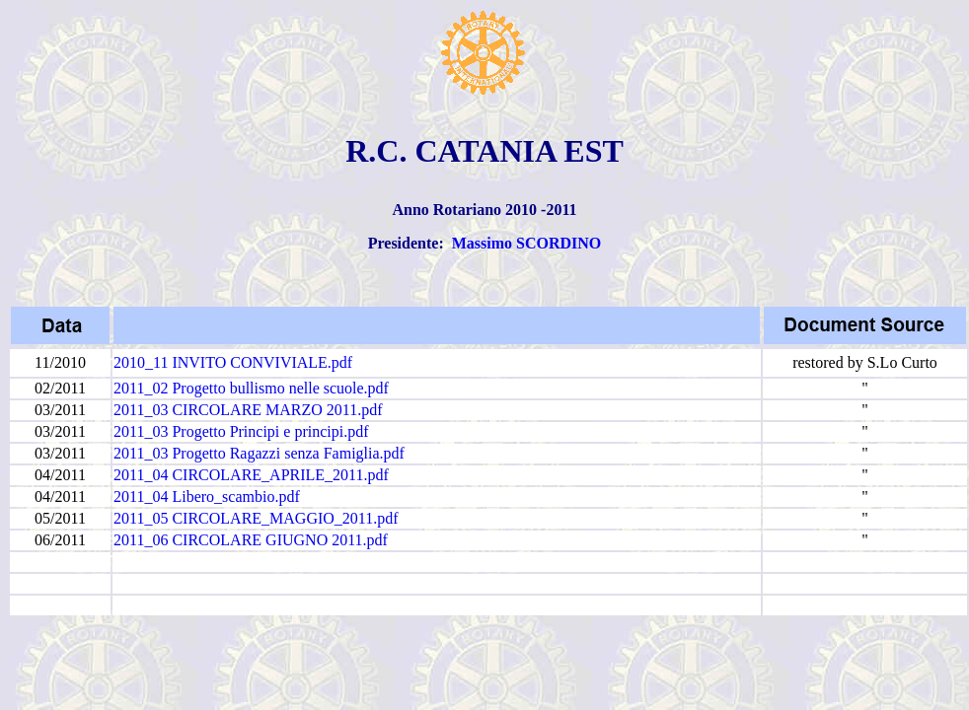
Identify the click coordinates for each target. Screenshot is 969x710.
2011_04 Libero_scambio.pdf (206, 496)
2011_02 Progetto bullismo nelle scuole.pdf (251, 388)
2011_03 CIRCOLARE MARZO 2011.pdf (248, 409)
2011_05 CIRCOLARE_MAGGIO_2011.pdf (256, 518)
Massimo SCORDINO (527, 243)
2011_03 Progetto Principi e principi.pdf (240, 431)
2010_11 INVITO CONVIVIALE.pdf (232, 362)
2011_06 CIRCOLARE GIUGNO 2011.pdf (250, 540)
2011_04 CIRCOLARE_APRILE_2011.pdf (251, 474)
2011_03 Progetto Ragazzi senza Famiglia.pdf (259, 453)
